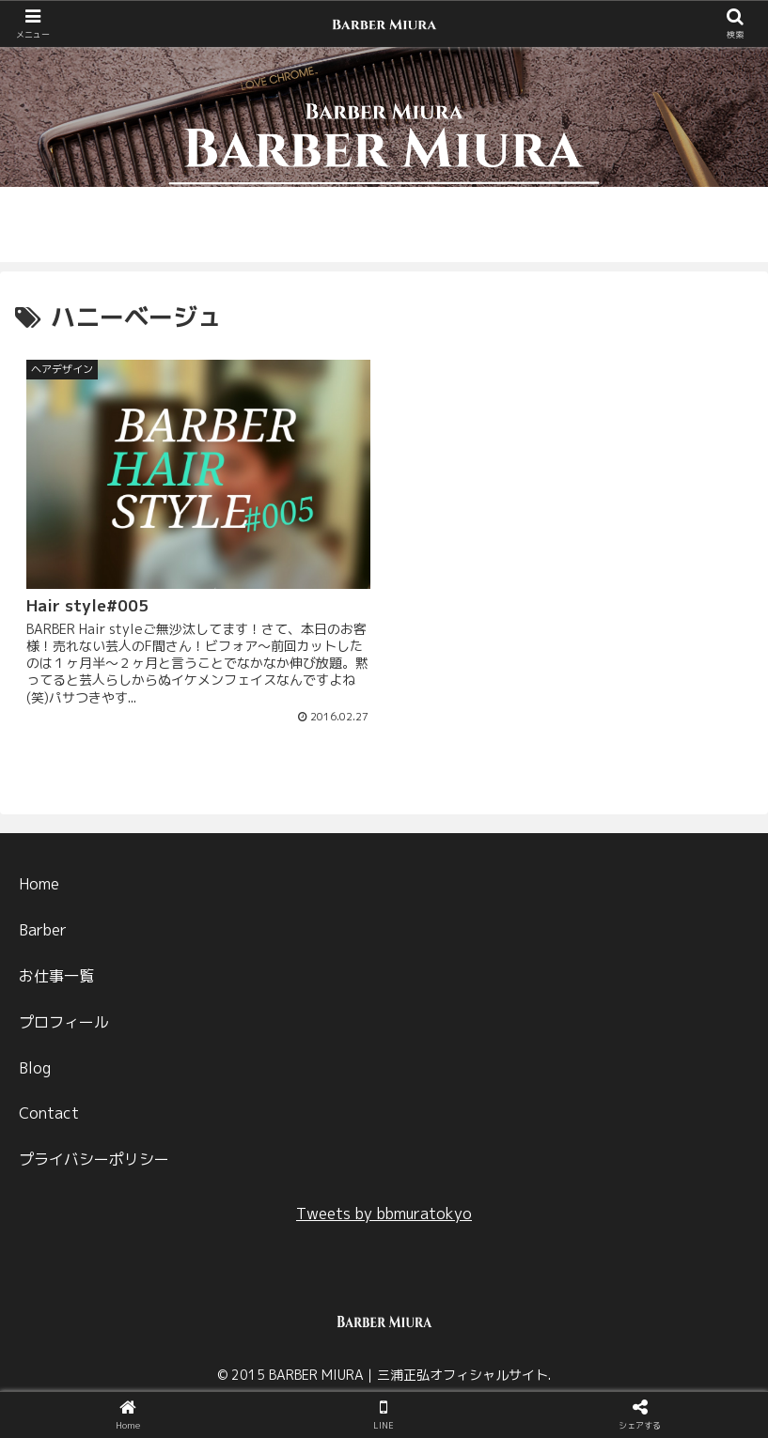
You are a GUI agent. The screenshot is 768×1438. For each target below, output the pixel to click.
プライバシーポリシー (94, 1156)
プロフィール (64, 1019)
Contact (49, 1110)
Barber (43, 927)
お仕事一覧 (56, 973)
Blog (35, 1064)
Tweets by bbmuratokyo (384, 1210)
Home (39, 881)
